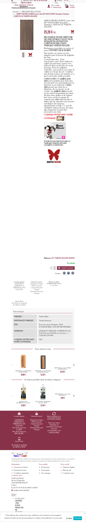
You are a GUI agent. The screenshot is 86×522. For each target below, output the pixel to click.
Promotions (45, 442)
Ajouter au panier (65, 268)
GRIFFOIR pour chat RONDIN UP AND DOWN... (23, 359)
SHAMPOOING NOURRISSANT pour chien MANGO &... (23, 391)
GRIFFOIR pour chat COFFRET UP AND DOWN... (62, 357)
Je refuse (69, 518)
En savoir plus (57, 518)
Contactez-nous (68, 448)
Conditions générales (21, 448)
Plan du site (67, 445)
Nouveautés (45, 445)
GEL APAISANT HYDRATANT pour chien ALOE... (43, 390)
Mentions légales (69, 442)
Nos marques (46, 448)
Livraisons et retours (21, 442)
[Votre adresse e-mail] (42, 510)
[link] (64, 273)
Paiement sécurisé (20, 445)
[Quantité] (52, 268)
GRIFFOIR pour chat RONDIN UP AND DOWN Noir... (43, 359)
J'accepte (77, 518)
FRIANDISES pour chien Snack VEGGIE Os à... (63, 383)
